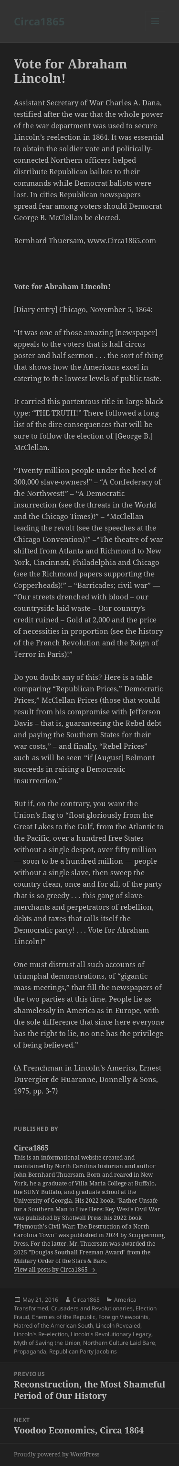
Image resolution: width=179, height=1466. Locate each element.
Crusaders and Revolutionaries (92, 1308)
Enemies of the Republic (63, 1317)
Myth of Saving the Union (47, 1343)
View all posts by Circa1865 (51, 1269)
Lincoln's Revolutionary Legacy (111, 1334)
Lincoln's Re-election (41, 1334)
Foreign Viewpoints (123, 1317)
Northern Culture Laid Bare (119, 1343)
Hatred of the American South (53, 1325)
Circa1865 (39, 21)
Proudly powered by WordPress (56, 1454)
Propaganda (30, 1351)
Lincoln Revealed (118, 1325)
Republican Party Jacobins (83, 1351)
